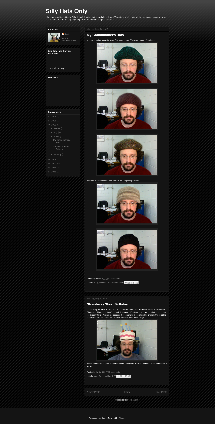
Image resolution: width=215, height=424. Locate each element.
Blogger (122, 418)
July (56, 132)
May (56, 136)
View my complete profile (69, 39)
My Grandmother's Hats (105, 35)
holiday (107, 376)
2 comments (114, 278)
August (57, 128)
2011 (54, 159)
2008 (54, 171)
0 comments (114, 372)
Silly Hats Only (66, 11)
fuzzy (96, 282)
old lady (102, 282)
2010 (54, 163)
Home (127, 392)
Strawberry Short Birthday (107, 304)
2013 (54, 120)
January (58, 154)
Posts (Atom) (132, 400)
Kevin (67, 34)
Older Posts (161, 392)
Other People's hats (115, 282)
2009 (54, 167)
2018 (54, 116)
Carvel (106, 317)
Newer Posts (93, 392)
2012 (54, 125)
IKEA (114, 376)
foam (96, 376)
